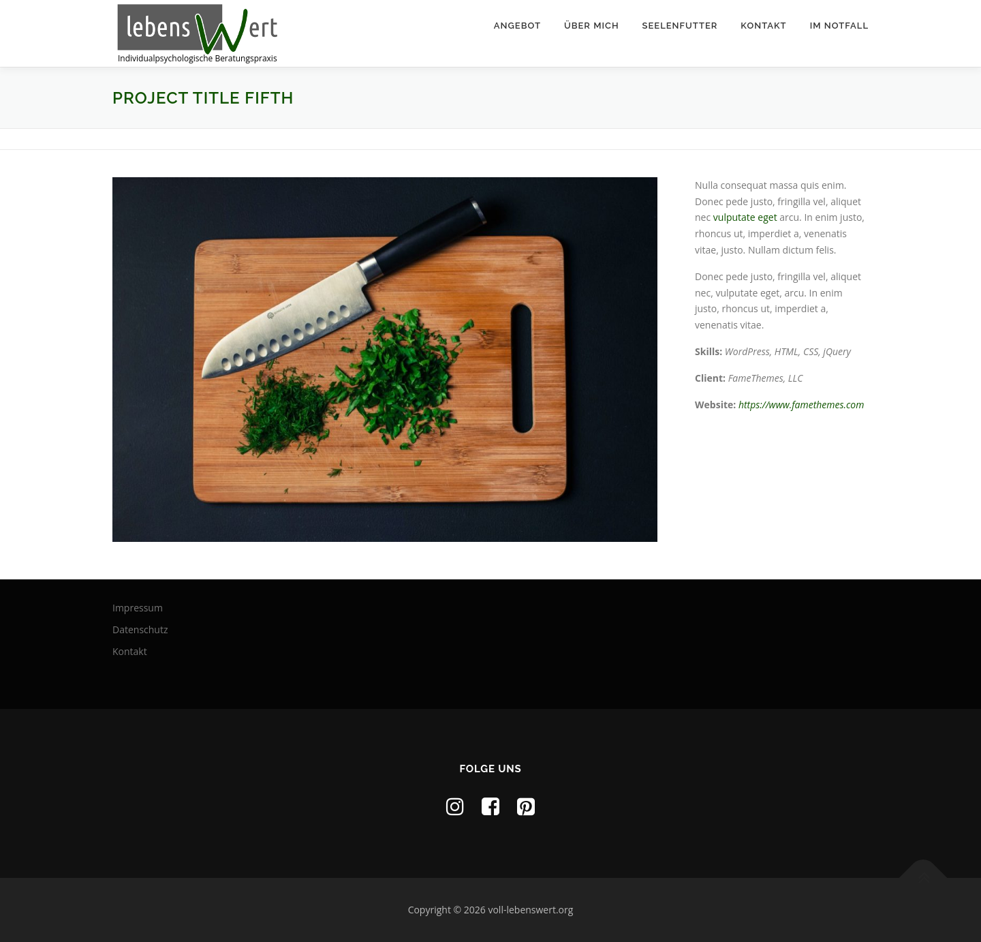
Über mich (591, 25)
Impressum (137, 607)
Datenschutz (140, 629)
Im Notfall (839, 25)
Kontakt (763, 25)
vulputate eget (745, 217)
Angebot (517, 25)
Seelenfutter (680, 25)
